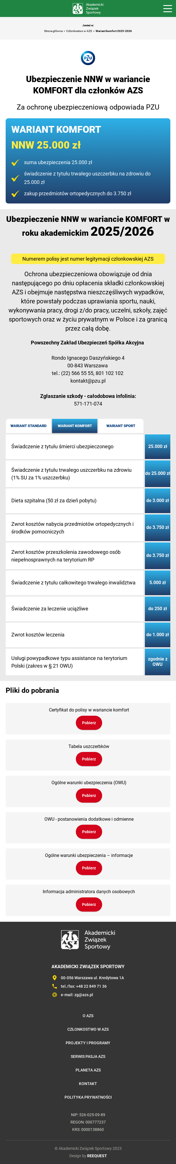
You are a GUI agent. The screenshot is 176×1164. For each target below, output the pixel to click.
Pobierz (89, 723)
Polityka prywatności (88, 1097)
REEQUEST (97, 1156)
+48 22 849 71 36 (91, 986)
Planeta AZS (88, 1070)
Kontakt (88, 1083)
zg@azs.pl (83, 994)
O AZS (88, 1015)
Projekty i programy (88, 1043)
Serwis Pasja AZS (88, 1056)
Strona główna (53, 31)
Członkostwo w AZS (79, 31)
